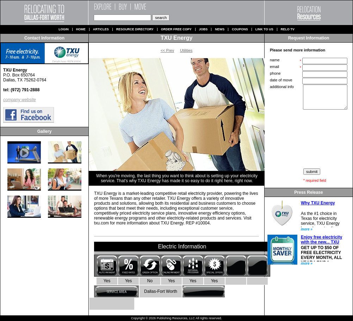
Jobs (203, 29)
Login (63, 29)
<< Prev (167, 50)
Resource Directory (135, 29)
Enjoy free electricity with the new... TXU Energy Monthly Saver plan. (321, 244)
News (219, 29)
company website (19, 99)
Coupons (240, 29)
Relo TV (288, 29)
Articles (101, 29)
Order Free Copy (176, 29)
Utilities (186, 50)
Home (81, 29)
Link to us (264, 29)
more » (306, 229)
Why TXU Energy (318, 202)
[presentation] (309, 139)
